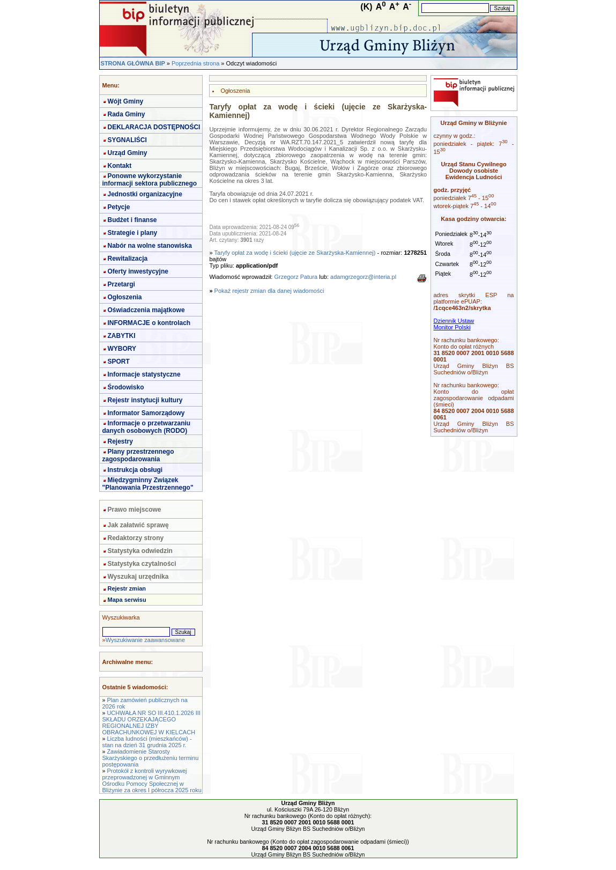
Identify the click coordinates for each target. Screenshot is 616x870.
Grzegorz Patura (295, 277)
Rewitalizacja (128, 258)
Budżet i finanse (132, 220)
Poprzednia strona (195, 63)
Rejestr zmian (127, 588)
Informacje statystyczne (144, 374)
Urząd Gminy (127, 153)
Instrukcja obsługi (135, 470)
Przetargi (121, 284)
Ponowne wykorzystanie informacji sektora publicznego (149, 179)
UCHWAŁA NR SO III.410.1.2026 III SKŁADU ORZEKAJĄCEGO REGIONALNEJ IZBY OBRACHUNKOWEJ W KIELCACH (151, 722)
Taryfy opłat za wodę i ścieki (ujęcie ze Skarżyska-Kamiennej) (295, 252)
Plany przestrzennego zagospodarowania (138, 455)
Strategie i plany (133, 233)
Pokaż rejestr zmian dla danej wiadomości (269, 290)
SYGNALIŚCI (127, 140)
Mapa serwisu (127, 599)
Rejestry (120, 441)
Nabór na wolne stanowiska (150, 245)
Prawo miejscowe (134, 509)
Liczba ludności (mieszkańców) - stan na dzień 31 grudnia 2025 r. (147, 741)
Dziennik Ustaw (454, 321)
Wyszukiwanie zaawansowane (145, 640)
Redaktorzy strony (136, 538)
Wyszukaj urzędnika (138, 576)
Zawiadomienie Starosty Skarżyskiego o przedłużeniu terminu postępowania (150, 758)
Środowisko (126, 387)
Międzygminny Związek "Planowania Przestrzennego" (148, 483)
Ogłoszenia (125, 297)
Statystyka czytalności (142, 563)
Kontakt (120, 165)
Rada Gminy (126, 114)
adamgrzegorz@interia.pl (363, 277)
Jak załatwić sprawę (138, 525)
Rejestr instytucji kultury (145, 400)
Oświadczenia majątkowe (146, 310)
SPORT (119, 361)
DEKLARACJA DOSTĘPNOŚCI (154, 127)
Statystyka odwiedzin (140, 551)
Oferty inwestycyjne (138, 271)
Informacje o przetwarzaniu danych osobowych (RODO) (146, 426)
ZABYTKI (122, 336)
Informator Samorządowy (146, 413)
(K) (366, 6)
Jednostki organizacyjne (145, 194)
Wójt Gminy (126, 101)
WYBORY (122, 348)
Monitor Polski (452, 327)
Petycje (119, 207)
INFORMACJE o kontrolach (149, 323)
